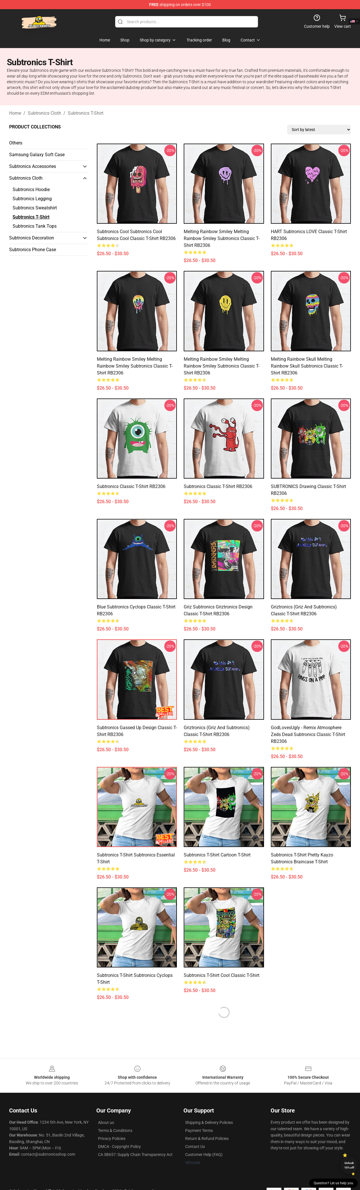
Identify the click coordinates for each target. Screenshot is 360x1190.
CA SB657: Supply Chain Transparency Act (135, 1154)
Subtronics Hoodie (31, 189)
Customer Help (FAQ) (204, 1154)
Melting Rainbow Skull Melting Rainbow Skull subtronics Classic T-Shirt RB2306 (307, 366)
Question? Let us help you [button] (333, 1183)
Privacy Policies (111, 1138)
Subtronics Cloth (44, 113)
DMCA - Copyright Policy (119, 1146)
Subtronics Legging (32, 198)
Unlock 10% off (349, 1165)
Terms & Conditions (115, 1130)
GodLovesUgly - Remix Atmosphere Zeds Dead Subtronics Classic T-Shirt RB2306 (308, 734)
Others (15, 143)
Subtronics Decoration (31, 238)
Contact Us (195, 1146)
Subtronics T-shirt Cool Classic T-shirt (221, 975)
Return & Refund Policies (207, 1138)
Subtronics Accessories (32, 166)
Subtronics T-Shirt (85, 113)
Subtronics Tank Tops (35, 226)
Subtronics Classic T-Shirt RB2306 (131, 486)
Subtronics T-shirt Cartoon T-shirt (217, 855)
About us (106, 1122)
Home (15, 113)
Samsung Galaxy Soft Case (37, 154)
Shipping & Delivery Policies (209, 1122)
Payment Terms (199, 1130)
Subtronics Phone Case (32, 249)
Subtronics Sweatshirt (35, 208)
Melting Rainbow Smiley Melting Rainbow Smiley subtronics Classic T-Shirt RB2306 (221, 238)
